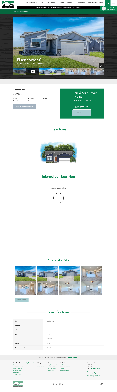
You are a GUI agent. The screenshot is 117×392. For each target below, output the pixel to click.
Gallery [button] (61, 3)
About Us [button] (71, 3)
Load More (21, 300)
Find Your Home (18, 363)
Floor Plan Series (17, 368)
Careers (62, 368)
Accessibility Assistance (94, 376)
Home (15, 11)
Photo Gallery (66, 81)
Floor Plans (19, 11)
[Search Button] (107, 3)
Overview (37, 81)
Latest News (51, 370)
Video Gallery (40, 367)
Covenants (16, 372)
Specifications (78, 81)
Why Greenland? (52, 365)
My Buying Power (48, 3)
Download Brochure (24, 106)
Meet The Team (52, 368)
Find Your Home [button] (31, 3)
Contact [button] (81, 3)
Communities (16, 365)
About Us (50, 363)
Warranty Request (65, 367)
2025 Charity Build (95, 3)
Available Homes (18, 367)
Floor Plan (55, 81)
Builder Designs (72, 357)
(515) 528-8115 (95, 368)
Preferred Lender (64, 370)
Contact (62, 363)
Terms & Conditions (92, 374)
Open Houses (17, 370)
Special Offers (17, 374)
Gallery (39, 363)
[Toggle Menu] (113, 3)
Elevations (46, 81)
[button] (107, 3)
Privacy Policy (91, 372)
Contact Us (63, 365)
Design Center (51, 367)
